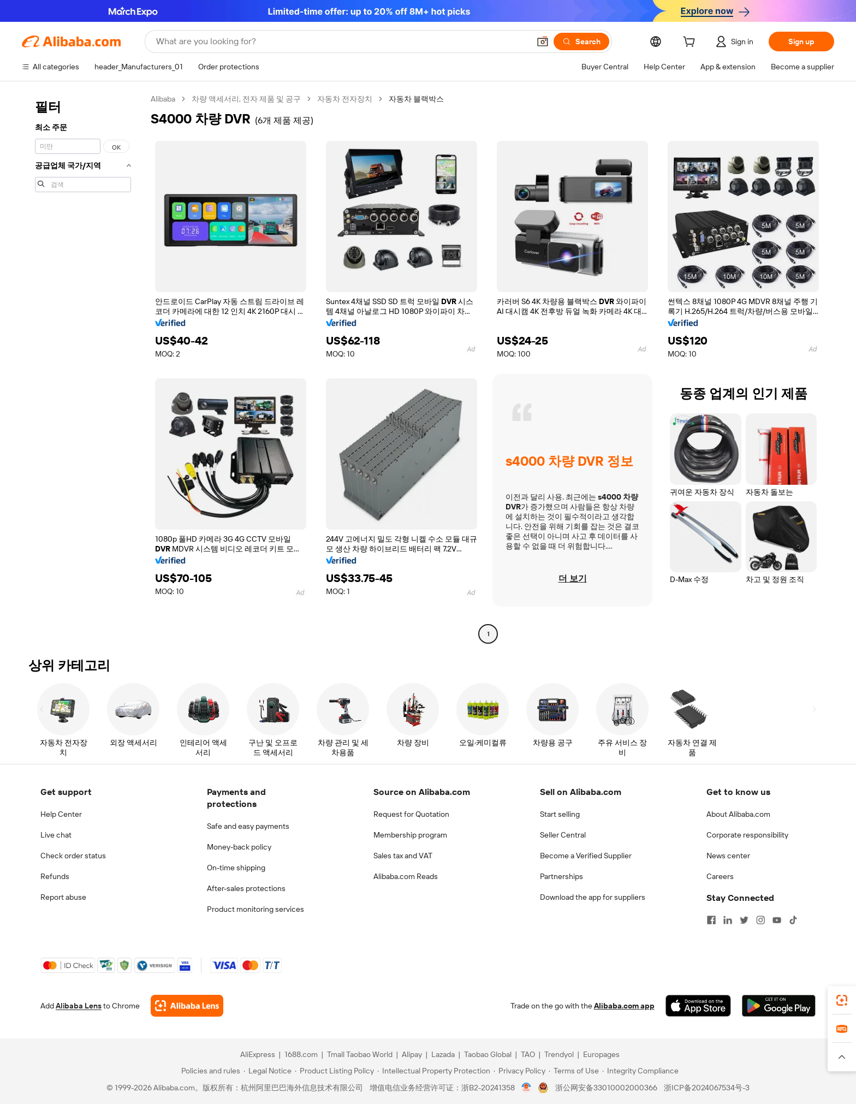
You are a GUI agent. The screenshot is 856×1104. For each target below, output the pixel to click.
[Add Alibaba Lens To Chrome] (187, 1006)
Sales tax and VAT (402, 855)
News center (728, 855)
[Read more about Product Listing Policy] (334, 1071)
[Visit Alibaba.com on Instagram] (760, 920)
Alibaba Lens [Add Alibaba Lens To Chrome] (79, 1005)
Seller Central (563, 834)
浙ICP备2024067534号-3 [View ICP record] (707, 1087)
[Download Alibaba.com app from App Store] (698, 1006)
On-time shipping (236, 867)
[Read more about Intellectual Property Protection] (433, 1071)
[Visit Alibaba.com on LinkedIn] (728, 920)
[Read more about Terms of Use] (574, 1071)
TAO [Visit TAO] (528, 1054)
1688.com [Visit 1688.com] (301, 1054)
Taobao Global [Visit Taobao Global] (488, 1054)
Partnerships (561, 876)
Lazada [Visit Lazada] (443, 1054)
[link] (842, 1000)
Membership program (410, 834)
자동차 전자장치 (344, 98)
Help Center (61, 814)
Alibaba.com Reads (405, 876)
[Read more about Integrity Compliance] (640, 1071)
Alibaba (163, 98)
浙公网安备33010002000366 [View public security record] (606, 1087)
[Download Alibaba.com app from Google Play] (779, 1006)
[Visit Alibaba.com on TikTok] (793, 920)
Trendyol (559, 1054)
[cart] (691, 43)
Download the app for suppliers (592, 897)
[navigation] (83, 367)
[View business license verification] (526, 1087)
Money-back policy (239, 846)
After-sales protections (246, 888)
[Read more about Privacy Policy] (519, 1071)
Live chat (56, 834)
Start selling (560, 814)
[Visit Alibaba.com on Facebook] (711, 920)
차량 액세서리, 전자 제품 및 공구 (246, 98)
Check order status (73, 855)
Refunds (54, 876)
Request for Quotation (411, 814)
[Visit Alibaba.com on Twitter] (744, 920)
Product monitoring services (255, 909)
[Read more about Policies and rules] (209, 1071)
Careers (720, 876)
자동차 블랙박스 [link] (416, 98)
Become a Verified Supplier (586, 855)
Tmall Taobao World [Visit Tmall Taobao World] (360, 1054)
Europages (601, 1054)
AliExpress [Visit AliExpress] (257, 1054)
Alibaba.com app (624, 1005)
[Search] (581, 41)
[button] (542, 41)
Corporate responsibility (747, 834)
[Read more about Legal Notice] (267, 1071)
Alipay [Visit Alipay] (412, 1054)
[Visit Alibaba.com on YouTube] (777, 920)
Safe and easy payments (248, 826)
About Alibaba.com (738, 814)
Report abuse (63, 897)
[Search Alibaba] (341, 41)
